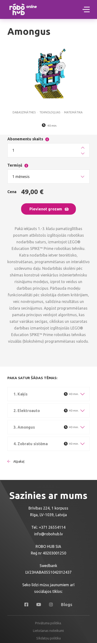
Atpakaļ (15, 461)
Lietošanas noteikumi (48, 631)
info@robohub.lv (48, 534)
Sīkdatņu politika (48, 638)
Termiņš (26, 164)
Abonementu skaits (37, 138)
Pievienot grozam (49, 209)
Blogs (66, 604)
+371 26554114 (52, 527)
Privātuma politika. (48, 623)
